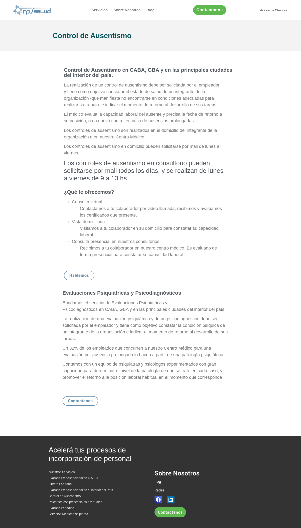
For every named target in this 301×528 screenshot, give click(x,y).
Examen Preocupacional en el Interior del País (81, 490)
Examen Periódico (61, 508)
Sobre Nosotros (127, 10)
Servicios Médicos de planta (68, 514)
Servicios (100, 10)
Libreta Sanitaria (60, 484)
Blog (150, 10)
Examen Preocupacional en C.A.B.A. (74, 478)
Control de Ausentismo (65, 496)
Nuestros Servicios (62, 472)
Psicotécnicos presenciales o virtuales (75, 502)
